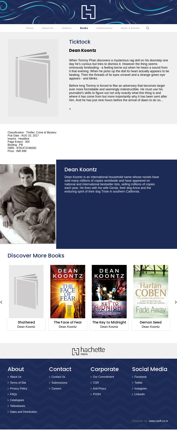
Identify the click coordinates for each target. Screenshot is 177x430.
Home (18, 28)
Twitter (138, 383)
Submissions (110, 28)
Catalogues (17, 400)
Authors (64, 28)
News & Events (141, 28)
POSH (97, 394)
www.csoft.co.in (158, 421)
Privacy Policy (18, 389)
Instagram (140, 389)
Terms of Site (18, 383)
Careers (56, 389)
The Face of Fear (68, 323)
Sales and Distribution (23, 412)
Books (85, 28)
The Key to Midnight (109, 323)
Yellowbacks (17, 406)
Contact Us (58, 377)
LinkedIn (139, 394)
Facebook (140, 377)
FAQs (13, 394)
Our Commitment (103, 377)
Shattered (26, 323)
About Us (40, 28)
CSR (96, 383)
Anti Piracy (99, 389)
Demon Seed (151, 323)
